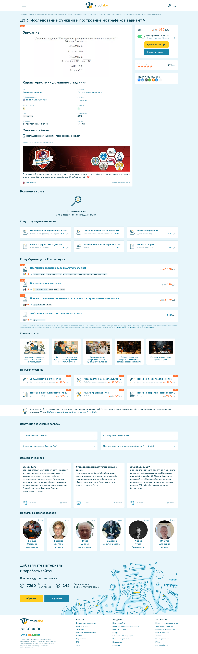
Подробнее (56, 598)
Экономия (80, 629)
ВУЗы (157, 642)
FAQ (77, 642)
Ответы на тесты (162, 632)
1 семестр (82, 100)
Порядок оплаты (119, 629)
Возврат (116, 632)
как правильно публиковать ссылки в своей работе (135, 327)
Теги (78, 645)
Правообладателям (121, 639)
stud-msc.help (29, 182)
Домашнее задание (32, 92)
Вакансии (116, 645)
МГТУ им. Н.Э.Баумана (35, 99)
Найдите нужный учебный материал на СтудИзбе (72, 412)
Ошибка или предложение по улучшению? (38, 142)
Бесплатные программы (86, 623)
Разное (79, 636)
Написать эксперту (156, 52)
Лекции (158, 636)
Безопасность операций (123, 636)
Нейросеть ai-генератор (165, 629)
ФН (28, 116)
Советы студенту (83, 626)
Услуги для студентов (164, 626)
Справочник (81, 639)
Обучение (31, 598)
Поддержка (117, 642)
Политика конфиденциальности (126, 626)
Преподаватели (162, 639)
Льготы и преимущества (86, 632)
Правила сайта (119, 623)
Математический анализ (90, 92)
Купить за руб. (156, 44)
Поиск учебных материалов (166, 623)
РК (32, 116)
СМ (24, 116)
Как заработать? (162, 645)
